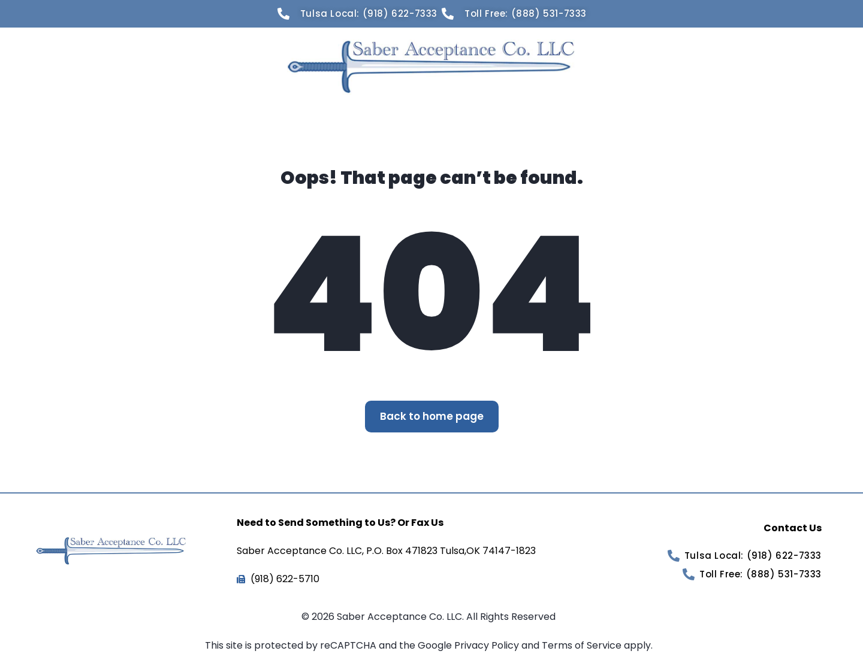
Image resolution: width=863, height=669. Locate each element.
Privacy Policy (487, 645)
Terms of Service (583, 645)
